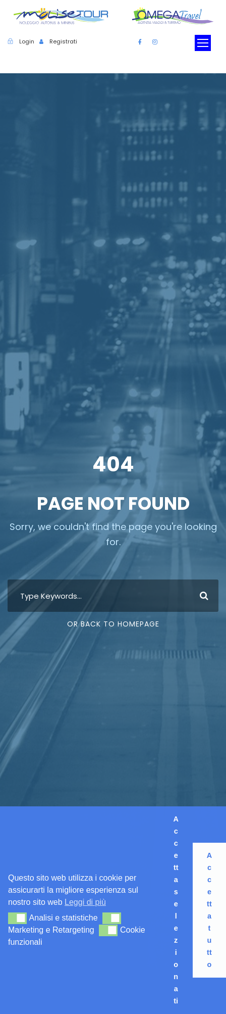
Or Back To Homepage (113, 624)
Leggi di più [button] (85, 902)
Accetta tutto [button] (209, 910)
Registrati (63, 41)
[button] (17, 918)
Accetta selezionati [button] (175, 910)
